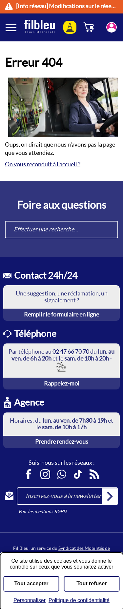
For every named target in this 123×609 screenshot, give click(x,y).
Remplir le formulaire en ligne (61, 314)
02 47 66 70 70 (70, 351)
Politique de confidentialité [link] (79, 600)
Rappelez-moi (61, 383)
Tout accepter (31, 583)
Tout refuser (91, 583)
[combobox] (61, 229)
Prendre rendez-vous (61, 441)
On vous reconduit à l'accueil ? (42, 164)
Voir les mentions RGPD (42, 511)
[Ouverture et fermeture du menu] (11, 27)
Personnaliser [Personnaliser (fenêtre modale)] (29, 600)
